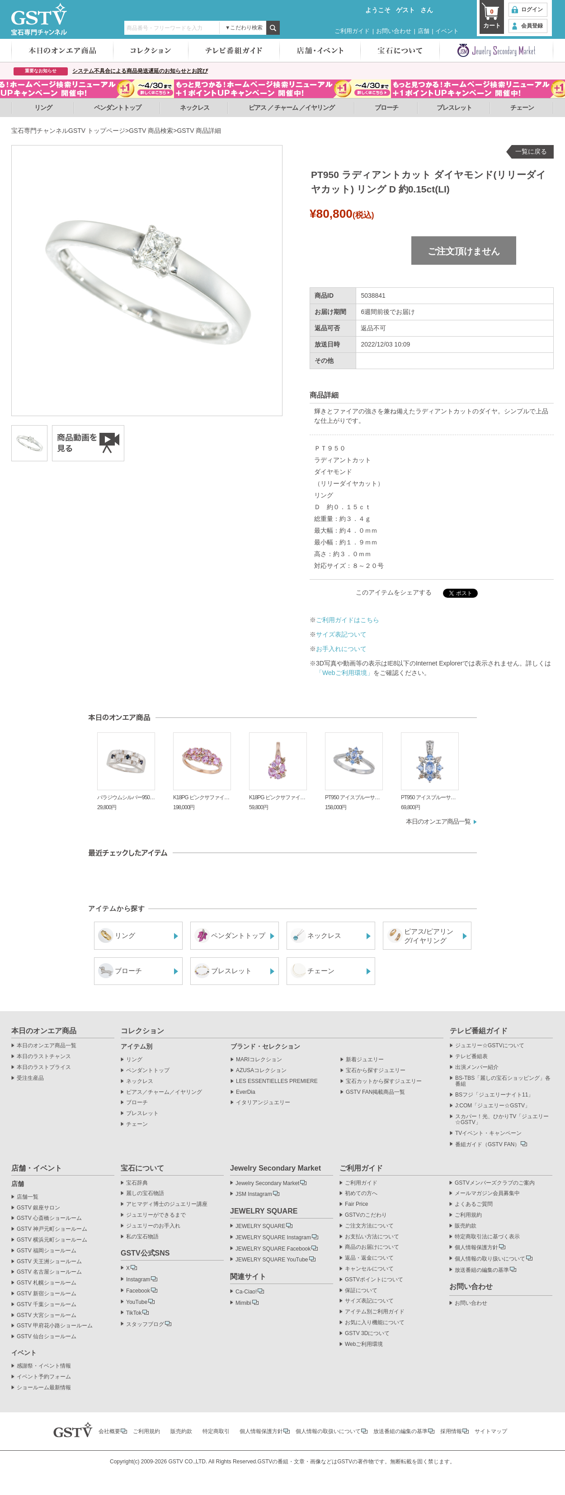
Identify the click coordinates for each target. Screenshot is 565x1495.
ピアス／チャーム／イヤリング (164, 1092)
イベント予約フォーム (44, 1377)
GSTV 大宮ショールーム (46, 1315)
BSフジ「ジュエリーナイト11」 (494, 1095)
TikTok (133, 1313)
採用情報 (451, 1431)
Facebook (138, 1291)
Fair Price (356, 1204)
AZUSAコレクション (261, 1070)
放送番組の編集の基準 (482, 1270)
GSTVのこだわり (366, 1215)
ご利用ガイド (352, 31)
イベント (447, 31)
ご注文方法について (369, 1226)
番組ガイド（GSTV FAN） (487, 1144)
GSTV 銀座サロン (38, 1208)
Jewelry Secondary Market (267, 1183)
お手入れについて (341, 648)
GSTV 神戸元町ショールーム (52, 1229)
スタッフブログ (145, 1324)
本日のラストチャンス (44, 1056)
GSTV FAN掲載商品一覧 (375, 1092)
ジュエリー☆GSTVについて (489, 1046)
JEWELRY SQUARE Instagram (273, 1237)
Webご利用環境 (364, 1344)
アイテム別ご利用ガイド (375, 1312)
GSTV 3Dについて (367, 1333)
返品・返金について (369, 1258)
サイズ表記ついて (341, 634)
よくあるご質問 (474, 1204)
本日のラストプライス (44, 1067)
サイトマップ (491, 1431)
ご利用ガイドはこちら (347, 619)
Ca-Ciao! (246, 1292)
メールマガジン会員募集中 (487, 1193)
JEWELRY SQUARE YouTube (271, 1259)
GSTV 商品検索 (151, 130)
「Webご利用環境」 (344, 672)
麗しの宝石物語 (145, 1193)
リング (43, 107)
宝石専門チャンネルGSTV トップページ (68, 130)
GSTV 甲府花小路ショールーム (55, 1326)
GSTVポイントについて (374, 1280)
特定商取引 (216, 1431)
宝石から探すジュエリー (375, 1070)
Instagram (138, 1279)
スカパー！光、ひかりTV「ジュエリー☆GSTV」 (502, 1120)
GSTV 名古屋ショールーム (49, 1272)
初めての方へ (361, 1193)
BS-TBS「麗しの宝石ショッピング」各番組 (503, 1081)
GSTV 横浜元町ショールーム (52, 1240)
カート (492, 18)
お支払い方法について (372, 1237)
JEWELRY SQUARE (260, 1226)
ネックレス (194, 107)
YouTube (136, 1302)
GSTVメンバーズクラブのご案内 (495, 1183)
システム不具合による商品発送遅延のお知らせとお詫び (140, 71)
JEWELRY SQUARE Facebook (273, 1249)
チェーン (522, 107)
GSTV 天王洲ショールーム (49, 1262)
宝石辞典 (137, 1183)
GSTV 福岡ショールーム (46, 1251)
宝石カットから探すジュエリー (384, 1081)
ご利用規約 (468, 1215)
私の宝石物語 (142, 1237)
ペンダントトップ (117, 107)
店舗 (423, 31)
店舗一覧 (27, 1197)
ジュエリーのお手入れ (153, 1226)
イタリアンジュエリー (263, 1103)
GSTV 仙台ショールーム (46, 1337)
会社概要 (109, 1431)
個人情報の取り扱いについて (490, 1259)
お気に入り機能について (375, 1323)
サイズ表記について (369, 1301)
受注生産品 (30, 1078)
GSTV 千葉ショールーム (46, 1305)
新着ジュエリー (365, 1060)
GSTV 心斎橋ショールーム (49, 1218)
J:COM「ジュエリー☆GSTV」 (492, 1106)
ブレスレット (454, 107)
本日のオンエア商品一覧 (438, 821)
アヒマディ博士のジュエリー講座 (166, 1204)
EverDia (245, 1092)
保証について (361, 1290)
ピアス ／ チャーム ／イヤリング (292, 107)
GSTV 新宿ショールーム (46, 1294)
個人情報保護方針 (476, 1247)
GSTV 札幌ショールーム (46, 1283)
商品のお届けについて (372, 1247)
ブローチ (386, 107)
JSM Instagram (253, 1194)
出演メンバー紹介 (477, 1067)
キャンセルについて (369, 1269)
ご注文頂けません (464, 251)
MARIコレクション (259, 1060)
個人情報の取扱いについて (328, 1431)
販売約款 (465, 1226)
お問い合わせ (393, 31)
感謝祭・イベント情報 (44, 1366)
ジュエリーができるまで (156, 1215)
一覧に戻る (531, 151)
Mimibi (243, 1303)
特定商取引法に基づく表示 (487, 1237)
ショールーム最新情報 (44, 1388)
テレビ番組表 (471, 1056)
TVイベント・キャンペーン (488, 1133)
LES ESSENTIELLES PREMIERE (277, 1081)
